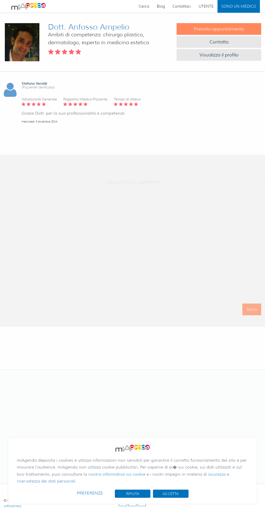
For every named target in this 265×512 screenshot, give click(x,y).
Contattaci (182, 6)
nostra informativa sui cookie (116, 474)
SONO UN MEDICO (238, 6)
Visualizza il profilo (218, 55)
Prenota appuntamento (219, 29)
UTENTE (206, 6)
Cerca (144, 6)
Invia (252, 311)
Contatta (219, 42)
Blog (161, 6)
